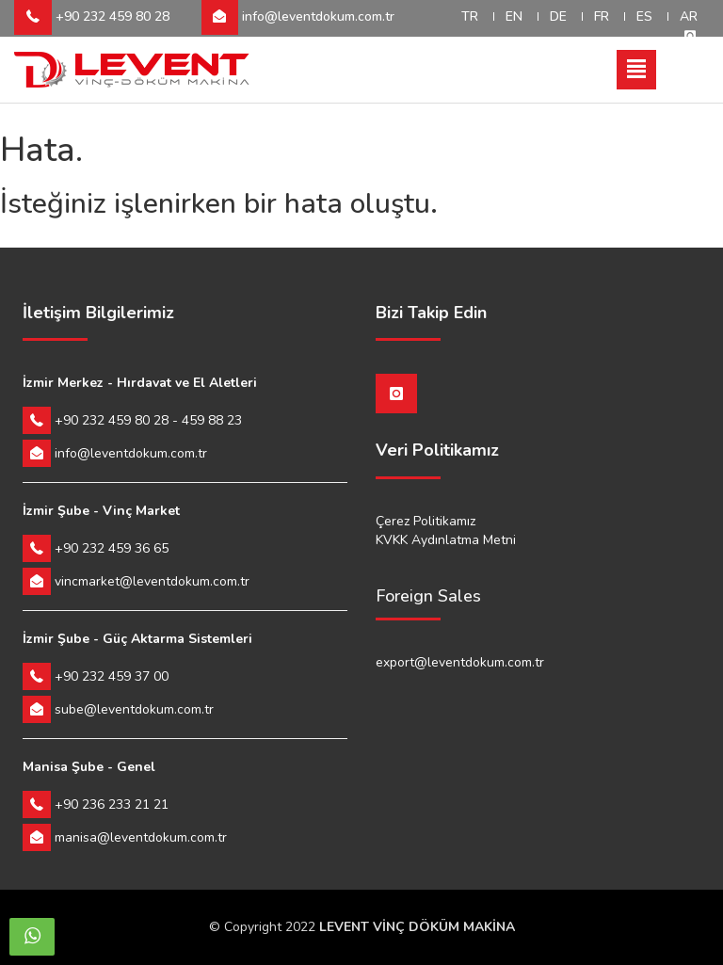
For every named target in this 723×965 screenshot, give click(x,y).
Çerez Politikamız (425, 521)
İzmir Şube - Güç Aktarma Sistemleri (137, 639)
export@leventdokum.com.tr (460, 662)
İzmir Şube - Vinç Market (101, 511)
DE (558, 16)
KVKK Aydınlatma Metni (446, 540)
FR (601, 16)
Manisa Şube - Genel (89, 767)
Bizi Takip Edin (431, 313)
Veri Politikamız (437, 451)
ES (644, 16)
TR (469, 16)
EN (514, 16)
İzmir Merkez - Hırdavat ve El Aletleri (140, 383)
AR (689, 16)
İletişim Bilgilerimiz (98, 313)
